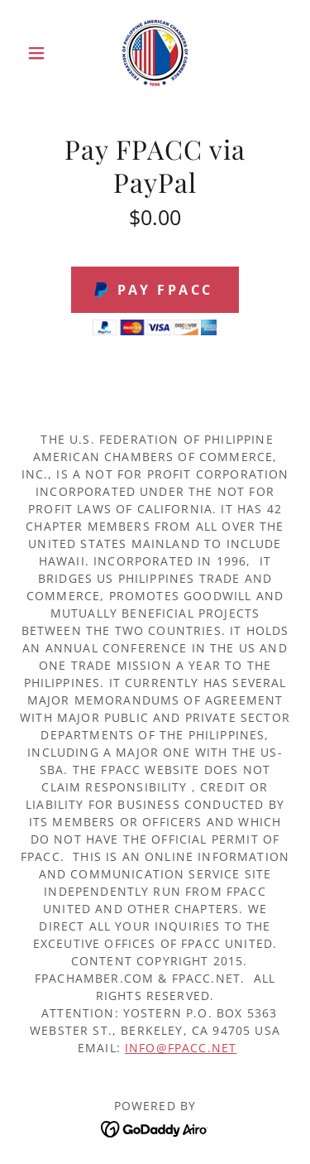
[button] (40, 53)
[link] (155, 53)
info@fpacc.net (180, 1048)
